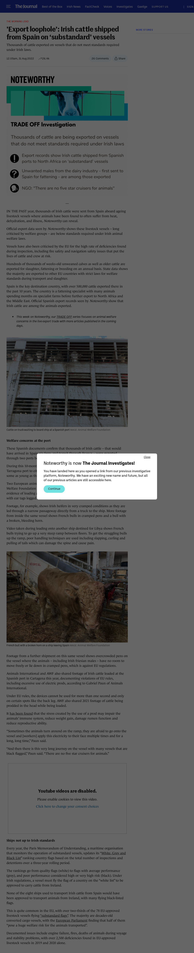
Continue (54, 489)
